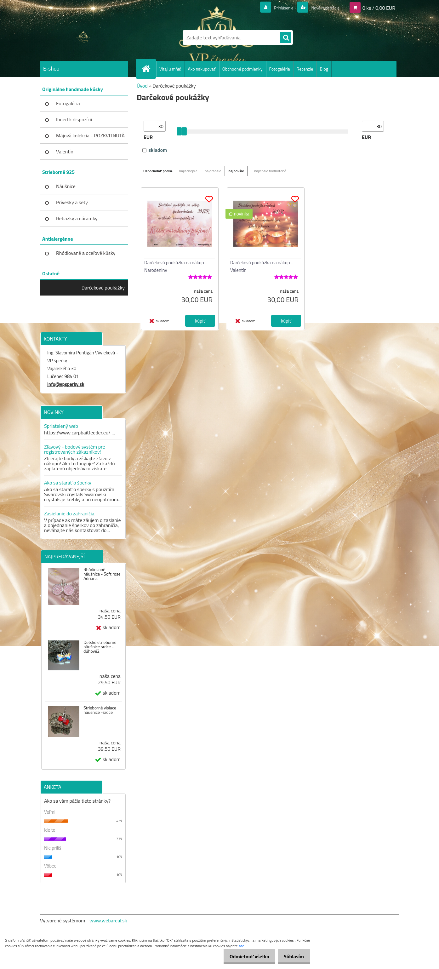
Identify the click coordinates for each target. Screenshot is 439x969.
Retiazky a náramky (77, 218)
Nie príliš (52, 847)
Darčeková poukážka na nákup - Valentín (261, 266)
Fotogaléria (279, 69)
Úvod (142, 85)
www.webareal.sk (108, 920)
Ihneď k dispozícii (74, 119)
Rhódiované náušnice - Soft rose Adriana (102, 574)
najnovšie (236, 171)
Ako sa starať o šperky (67, 482)
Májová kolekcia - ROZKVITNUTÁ (90, 135)
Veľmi (49, 812)
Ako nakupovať (202, 69)
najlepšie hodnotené (270, 171)
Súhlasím (292, 956)
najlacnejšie (188, 171)
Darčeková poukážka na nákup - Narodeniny (175, 266)
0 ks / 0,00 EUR (378, 7)
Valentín (64, 151)
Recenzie (305, 69)
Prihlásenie (275, 7)
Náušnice (66, 186)
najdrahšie (213, 171)
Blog (324, 69)
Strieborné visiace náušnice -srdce (99, 710)
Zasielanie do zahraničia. (69, 513)
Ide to (49, 830)
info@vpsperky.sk (65, 384)
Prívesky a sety (72, 202)
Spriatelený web (61, 426)
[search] (285, 38)
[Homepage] (148, 69)
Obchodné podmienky (242, 69)
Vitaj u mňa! (170, 69)
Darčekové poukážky (103, 287)
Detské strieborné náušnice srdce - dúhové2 (100, 646)
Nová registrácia (322, 7)
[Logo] (83, 37)
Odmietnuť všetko (244, 956)
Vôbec (50, 865)
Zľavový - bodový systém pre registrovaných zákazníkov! (74, 449)
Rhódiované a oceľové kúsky (86, 253)
